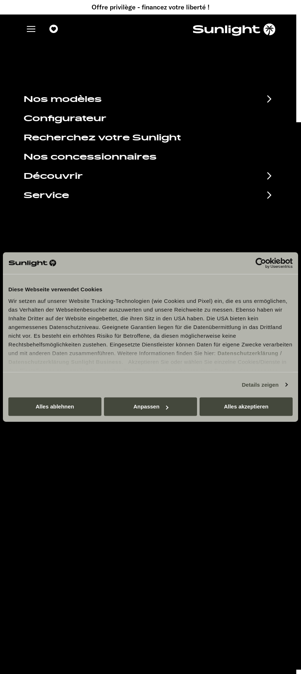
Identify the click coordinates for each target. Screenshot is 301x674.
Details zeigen (260, 385)
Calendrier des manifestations (61, 455)
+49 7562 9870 (194, 233)
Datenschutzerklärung (247, 353)
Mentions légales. (191, 461)
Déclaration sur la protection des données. (220, 472)
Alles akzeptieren (246, 406)
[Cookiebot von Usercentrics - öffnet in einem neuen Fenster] (261, 263)
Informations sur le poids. (200, 494)
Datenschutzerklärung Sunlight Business (65, 362)
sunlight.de (142, 95)
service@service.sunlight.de (214, 224)
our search (213, 95)
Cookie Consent (189, 483)
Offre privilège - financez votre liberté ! (150, 7)
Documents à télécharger (86, 471)
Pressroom (182, 450)
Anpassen (150, 406)
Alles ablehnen (55, 406)
